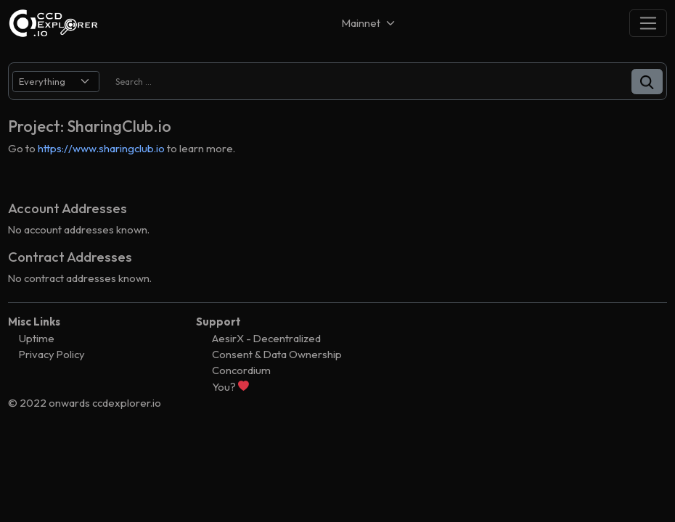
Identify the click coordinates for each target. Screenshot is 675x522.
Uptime (36, 338)
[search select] (55, 81)
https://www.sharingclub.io (101, 148)
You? (230, 387)
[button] (647, 81)
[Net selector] (369, 23)
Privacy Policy (52, 354)
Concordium (241, 370)
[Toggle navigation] (648, 22)
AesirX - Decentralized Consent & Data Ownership (277, 346)
